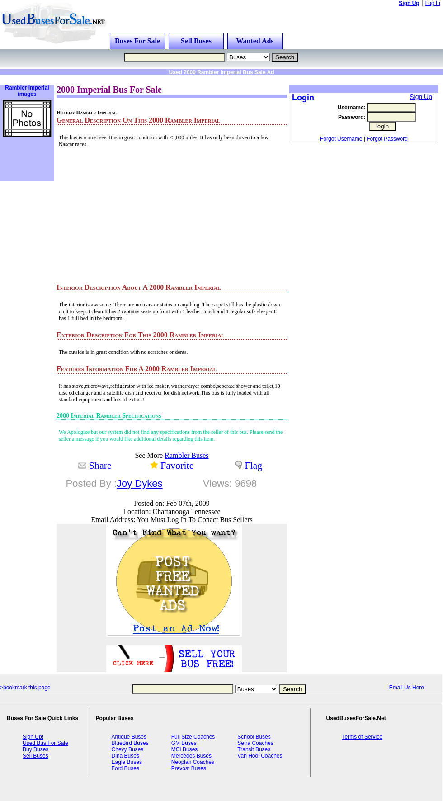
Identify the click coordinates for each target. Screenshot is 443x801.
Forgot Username (341, 139)
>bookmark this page (25, 687)
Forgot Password (387, 139)
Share (100, 465)
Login (303, 97)
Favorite (176, 465)
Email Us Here (406, 687)
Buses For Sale (137, 41)
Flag (253, 465)
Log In (432, 3)
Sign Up (409, 3)
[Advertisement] (115, 78)
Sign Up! (33, 737)
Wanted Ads (254, 41)
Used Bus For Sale (45, 743)
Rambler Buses (186, 455)
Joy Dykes (139, 483)
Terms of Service (362, 737)
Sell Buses (196, 41)
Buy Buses (35, 749)
